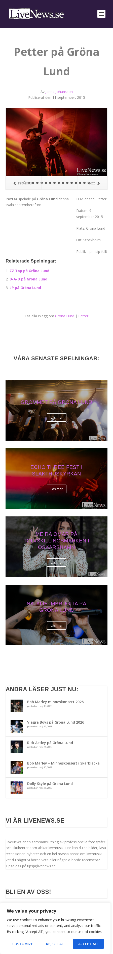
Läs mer (57, 417)
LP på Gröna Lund (25, 287)
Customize (22, 943)
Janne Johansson (59, 91)
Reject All (55, 943)
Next (93, 183)
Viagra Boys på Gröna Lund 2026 (55, 722)
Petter (83, 316)
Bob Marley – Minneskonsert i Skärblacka (63, 763)
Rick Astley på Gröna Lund (50, 742)
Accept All (88, 943)
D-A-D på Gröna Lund (28, 279)
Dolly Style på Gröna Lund (50, 783)
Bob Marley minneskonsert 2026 (55, 701)
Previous (22, 183)
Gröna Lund (64, 316)
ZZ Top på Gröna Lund (29, 270)
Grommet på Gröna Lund (56, 402)
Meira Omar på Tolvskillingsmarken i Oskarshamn (56, 541)
